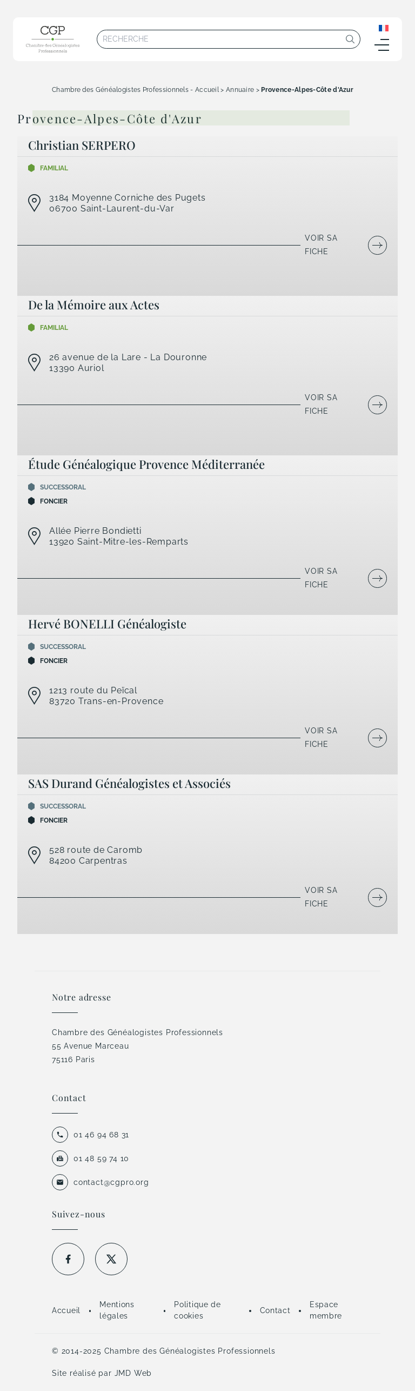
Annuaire (240, 90)
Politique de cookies (197, 1310)
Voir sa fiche (321, 245)
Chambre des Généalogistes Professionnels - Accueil (135, 90)
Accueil (66, 1310)
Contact (275, 1310)
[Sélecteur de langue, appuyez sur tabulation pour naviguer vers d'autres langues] (384, 27)
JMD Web (133, 1373)
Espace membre (326, 1310)
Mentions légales (117, 1310)
